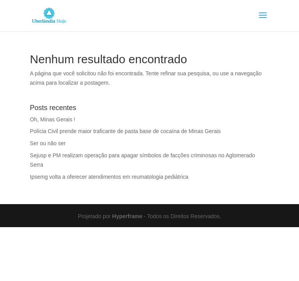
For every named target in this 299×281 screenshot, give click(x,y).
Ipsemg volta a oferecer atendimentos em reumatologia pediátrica (109, 177)
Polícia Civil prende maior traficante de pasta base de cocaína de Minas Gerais (125, 131)
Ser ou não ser (48, 143)
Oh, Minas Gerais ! (53, 119)
